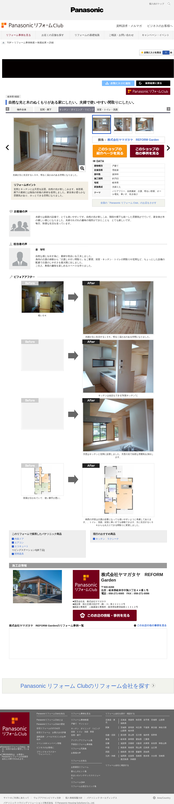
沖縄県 (133, 759)
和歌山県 (163, 743)
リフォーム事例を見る (18, 35)
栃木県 (131, 731)
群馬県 (131, 727)
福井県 (146, 735)
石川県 (139, 735)
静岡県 (131, 739)
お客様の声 (76, 753)
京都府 (131, 743)
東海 (107, 739)
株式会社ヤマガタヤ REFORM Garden (133, 139)
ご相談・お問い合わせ (121, 35)
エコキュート (21, 546)
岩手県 (146, 720)
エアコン (19, 542)
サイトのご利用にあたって (16, 797)
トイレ (80, 732)
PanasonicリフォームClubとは (50, 720)
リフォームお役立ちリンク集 (83, 786)
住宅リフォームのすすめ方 (48, 728)
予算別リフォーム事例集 (82, 744)
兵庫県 (146, 743)
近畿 (107, 743)
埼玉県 (139, 727)
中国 (107, 747)
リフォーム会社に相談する (117, 765)
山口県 (154, 747)
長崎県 (139, 756)
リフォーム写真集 (79, 748)
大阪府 (139, 743)
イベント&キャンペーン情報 (49, 743)
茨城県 (123, 727)
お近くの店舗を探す (53, 35)
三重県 (146, 739)
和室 (92, 732)
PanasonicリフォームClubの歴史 (51, 724)
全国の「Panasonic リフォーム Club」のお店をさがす (128, 202)
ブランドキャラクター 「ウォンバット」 (46, 753)
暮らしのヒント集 (79, 771)
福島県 (123, 723)
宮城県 (154, 720)
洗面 (86, 732)
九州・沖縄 (110, 756)
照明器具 (19, 553)
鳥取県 (123, 747)
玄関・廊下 (45, 109)
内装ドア (19, 538)
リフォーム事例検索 (24, 42)
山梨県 (123, 731)
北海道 (123, 720)
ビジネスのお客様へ (160, 25)
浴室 (73, 732)
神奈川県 (163, 727)
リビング (96, 728)
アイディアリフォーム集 (82, 740)
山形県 (162, 720)
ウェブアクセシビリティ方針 (47, 797)
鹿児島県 (124, 759)
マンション (83, 724)
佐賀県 (131, 756)
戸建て (74, 724)
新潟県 (123, 735)
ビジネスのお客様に (45, 747)
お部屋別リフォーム (80, 767)
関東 (107, 727)
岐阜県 (123, 739)
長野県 (154, 735)
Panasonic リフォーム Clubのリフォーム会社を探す (85, 686)
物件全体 (21, 109)
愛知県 (139, 739)
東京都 (154, 727)
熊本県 (146, 756)
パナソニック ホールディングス (102, 797)
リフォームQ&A (78, 782)
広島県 (146, 747)
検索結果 (42, 42)
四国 (107, 752)
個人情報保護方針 (73, 797)
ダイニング (85, 728)
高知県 (146, 752)
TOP (9, 42)
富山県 (131, 735)
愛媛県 (139, 752)
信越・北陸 (110, 735)
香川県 (131, 752)
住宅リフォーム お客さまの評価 (51, 732)
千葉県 (146, 727)
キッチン (75, 728)
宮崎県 (162, 756)
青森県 (131, 720)
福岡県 (123, 756)
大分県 (154, 756)
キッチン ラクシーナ (107, 538)
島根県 (131, 747)
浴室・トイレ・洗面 (107, 109)
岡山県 (139, 747)
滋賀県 (123, 743)
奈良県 (154, 743)
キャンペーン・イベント (155, 35)
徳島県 (123, 752)
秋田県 (139, 720)
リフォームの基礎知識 (87, 35)
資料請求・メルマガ (129, 25)
